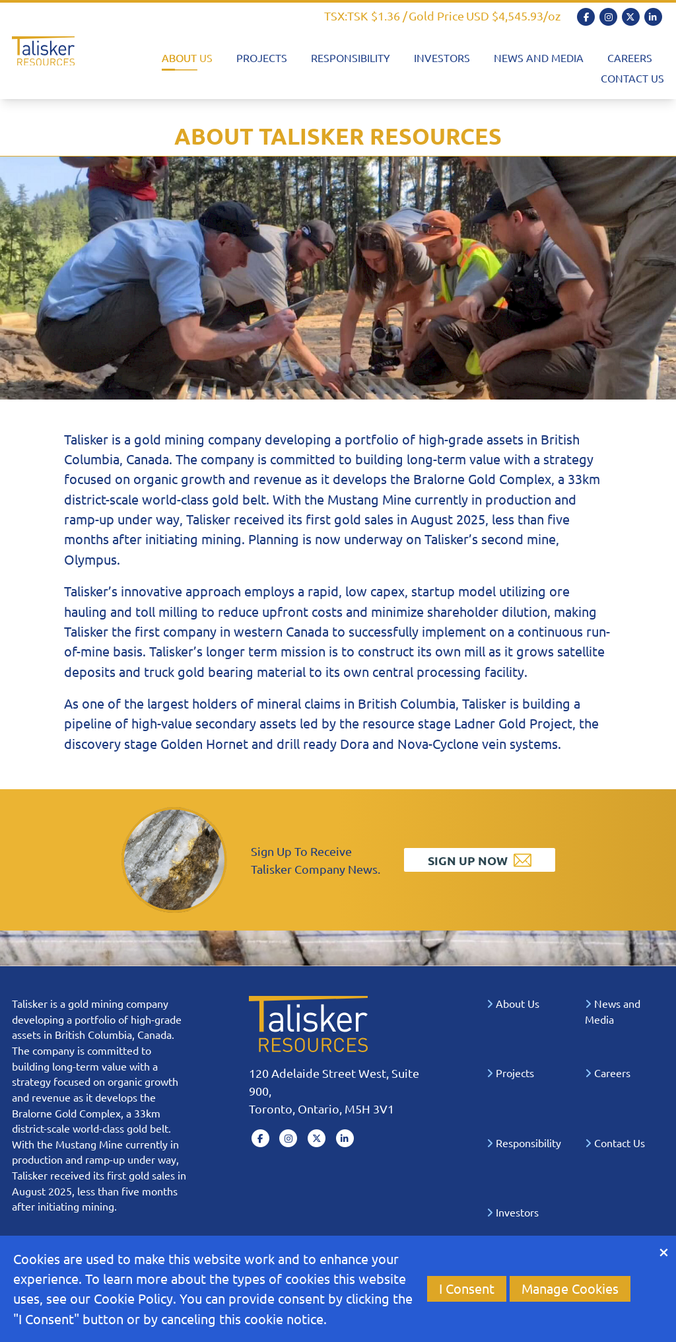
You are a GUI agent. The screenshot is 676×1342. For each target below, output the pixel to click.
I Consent (466, 1288)
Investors (442, 57)
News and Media (539, 57)
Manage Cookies (570, 1288)
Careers (629, 57)
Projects (261, 57)
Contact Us (632, 78)
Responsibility (350, 57)
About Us (187, 57)
